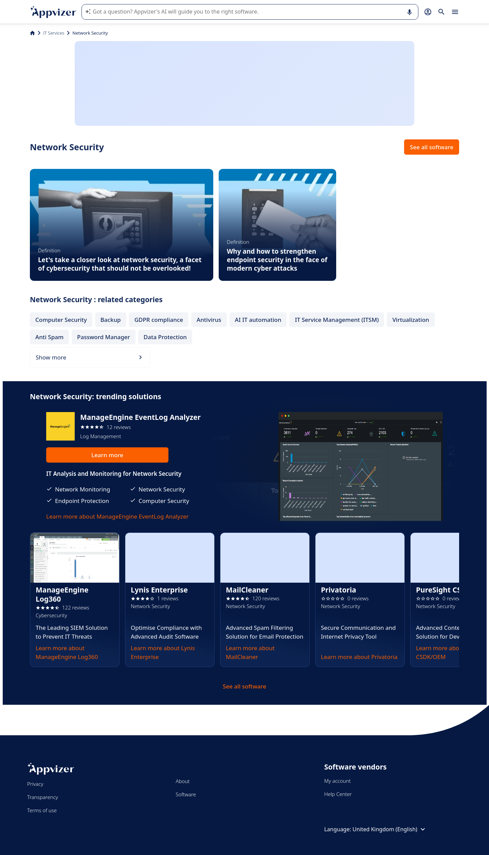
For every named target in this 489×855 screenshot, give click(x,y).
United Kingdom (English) (389, 829)
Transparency (42, 797)
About (182, 781)
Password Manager (103, 337)
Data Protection (165, 337)
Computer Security (61, 320)
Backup (111, 320)
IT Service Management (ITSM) (337, 320)
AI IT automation (258, 320)
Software (186, 794)
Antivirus (209, 320)
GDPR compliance (158, 320)
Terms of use (42, 810)
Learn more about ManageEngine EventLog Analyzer (117, 516)
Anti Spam (49, 337)
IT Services (53, 33)
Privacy (35, 783)
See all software (431, 147)
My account (337, 780)
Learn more (107, 455)
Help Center (338, 794)
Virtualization (410, 320)
